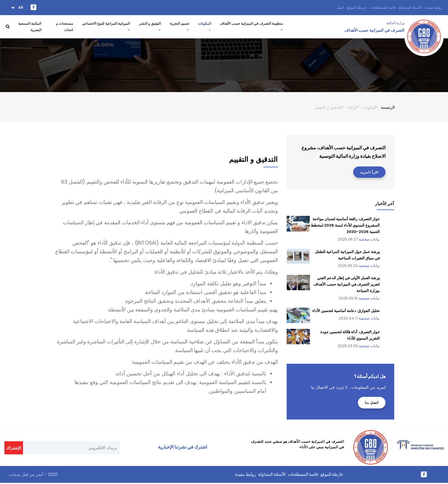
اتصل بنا (372, 403)
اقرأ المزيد (369, 173)
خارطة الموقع (331, 475)
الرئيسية (388, 108)
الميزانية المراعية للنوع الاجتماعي (105, 26)
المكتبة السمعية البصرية (29, 27)
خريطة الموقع (357, 7)
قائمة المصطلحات (383, 7)
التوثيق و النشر (149, 26)
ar (20, 7)
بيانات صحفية (369, 240)
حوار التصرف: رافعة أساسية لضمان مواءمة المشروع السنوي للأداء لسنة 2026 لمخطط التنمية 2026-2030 (345, 226)
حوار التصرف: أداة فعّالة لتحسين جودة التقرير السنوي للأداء (350, 336)
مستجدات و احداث (64, 27)
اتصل (340, 7)
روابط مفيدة (433, 7)
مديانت (15, 475)
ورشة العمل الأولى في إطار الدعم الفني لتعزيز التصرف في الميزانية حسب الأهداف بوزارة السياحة (346, 285)
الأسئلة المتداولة (410, 7)
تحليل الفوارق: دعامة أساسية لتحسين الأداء (346, 311)
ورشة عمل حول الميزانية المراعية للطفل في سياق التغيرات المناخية (347, 256)
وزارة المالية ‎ (394, 22)
